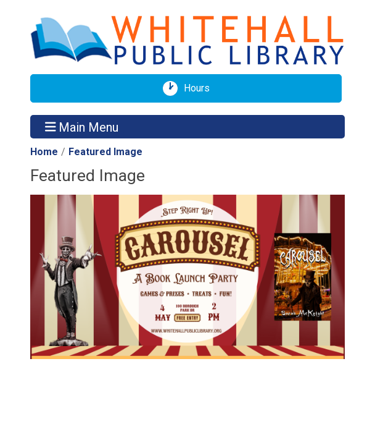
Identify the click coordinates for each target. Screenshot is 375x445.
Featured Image (105, 152)
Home (44, 152)
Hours (201, 88)
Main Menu (82, 127)
